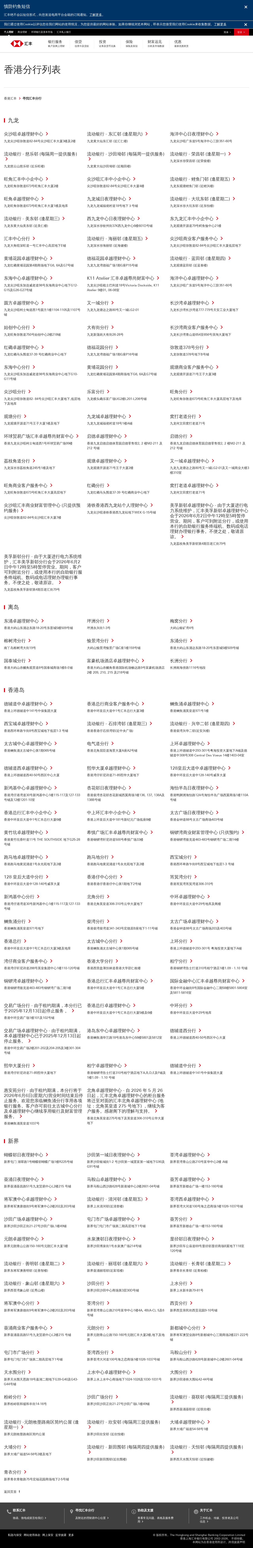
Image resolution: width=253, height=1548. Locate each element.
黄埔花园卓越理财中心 (29, 258)
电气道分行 (101, 743)
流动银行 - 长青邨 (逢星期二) (201, 1263)
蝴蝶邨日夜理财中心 (27, 1155)
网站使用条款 (32, 1535)
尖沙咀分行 (18, 391)
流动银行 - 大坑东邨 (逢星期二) (203, 199)
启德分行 (182, 436)
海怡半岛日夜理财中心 (195, 788)
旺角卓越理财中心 (25, 199)
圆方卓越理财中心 (25, 303)
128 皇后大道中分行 (27, 877)
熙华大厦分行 (20, 1065)
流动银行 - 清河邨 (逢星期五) (118, 1199)
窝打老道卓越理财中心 (195, 485)
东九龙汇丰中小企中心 (195, 218)
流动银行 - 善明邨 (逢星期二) (35, 1263)
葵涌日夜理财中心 (25, 1179)
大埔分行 (16, 1447)
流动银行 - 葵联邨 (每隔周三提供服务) (206, 1399)
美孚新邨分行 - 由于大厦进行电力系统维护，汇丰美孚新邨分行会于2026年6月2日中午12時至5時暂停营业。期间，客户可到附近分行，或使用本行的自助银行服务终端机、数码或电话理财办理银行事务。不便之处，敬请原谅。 (43, 569)
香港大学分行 (103, 961)
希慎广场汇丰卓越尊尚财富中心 (121, 832)
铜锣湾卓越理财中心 (27, 981)
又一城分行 (101, 303)
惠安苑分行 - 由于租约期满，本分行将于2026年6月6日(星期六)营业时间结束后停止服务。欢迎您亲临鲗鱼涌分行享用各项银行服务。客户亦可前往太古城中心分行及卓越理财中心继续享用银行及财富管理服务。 (43, 1103)
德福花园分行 (103, 347)
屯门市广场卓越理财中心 (114, 1219)
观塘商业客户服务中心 (195, 367)
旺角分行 (182, 391)
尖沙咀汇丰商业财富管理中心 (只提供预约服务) (42, 508)
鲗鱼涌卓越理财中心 (193, 704)
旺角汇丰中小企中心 (27, 179)
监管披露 (60, 1535)
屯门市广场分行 (23, 1352)
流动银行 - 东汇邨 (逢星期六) (118, 134)
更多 (71, 1535)
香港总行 (16, 941)
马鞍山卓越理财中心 (110, 1179)
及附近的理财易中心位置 (92, 1518)
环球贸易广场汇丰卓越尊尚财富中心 (42, 436)
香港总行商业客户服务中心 (116, 704)
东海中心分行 (20, 367)
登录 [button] (241, 32)
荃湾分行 (99, 1303)
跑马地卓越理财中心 (27, 857)
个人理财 (8, 32)
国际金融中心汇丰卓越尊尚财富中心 (208, 981)
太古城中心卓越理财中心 (31, 743)
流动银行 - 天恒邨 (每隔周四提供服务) (206, 1449)
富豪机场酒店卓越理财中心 (116, 660)
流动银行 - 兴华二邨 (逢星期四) (203, 723)
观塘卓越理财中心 (108, 461)
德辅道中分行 (186, 1065)
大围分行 (182, 1372)
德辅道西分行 (186, 1030)
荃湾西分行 (101, 1352)
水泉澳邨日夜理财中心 (112, 1239)
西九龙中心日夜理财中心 (114, 218)
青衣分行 (16, 1472)
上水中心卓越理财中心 (112, 1372)
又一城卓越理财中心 (193, 461)
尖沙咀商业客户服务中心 (197, 238)
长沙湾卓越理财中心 (193, 303)
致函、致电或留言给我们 (30, 1518)
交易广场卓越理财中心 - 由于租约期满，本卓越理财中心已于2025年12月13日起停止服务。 (43, 1036)
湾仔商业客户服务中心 (29, 961)
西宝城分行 (184, 857)
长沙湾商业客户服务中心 (197, 327)
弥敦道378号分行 (190, 347)
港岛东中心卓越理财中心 (114, 1030)
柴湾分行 (99, 921)
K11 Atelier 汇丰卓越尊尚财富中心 (124, 278)
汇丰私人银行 (64, 32)
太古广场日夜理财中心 (195, 812)
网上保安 (47, 1535)
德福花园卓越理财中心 (112, 258)
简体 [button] (228, 31)
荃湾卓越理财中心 (191, 1155)
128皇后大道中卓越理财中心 (201, 768)
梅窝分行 (182, 621)
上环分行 (182, 941)
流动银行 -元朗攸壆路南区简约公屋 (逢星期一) (41, 1424)
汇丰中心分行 (20, 238)
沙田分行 (99, 1283)
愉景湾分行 (101, 640)
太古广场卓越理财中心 (195, 921)
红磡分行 (99, 485)
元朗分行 (99, 1328)
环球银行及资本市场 (42, 32)
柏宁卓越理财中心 (108, 1065)
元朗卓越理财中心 (25, 1239)
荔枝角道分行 (20, 461)
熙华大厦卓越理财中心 (112, 768)
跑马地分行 (101, 857)
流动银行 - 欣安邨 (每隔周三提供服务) (123, 1424)
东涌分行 (182, 640)
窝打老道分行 (186, 416)
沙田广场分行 (103, 1397)
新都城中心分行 (189, 1328)
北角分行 (99, 896)
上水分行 (182, 1283)
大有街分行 (101, 327)
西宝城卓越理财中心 (27, 723)
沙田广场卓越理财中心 (29, 1219)
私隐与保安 (15, 1535)
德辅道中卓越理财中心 (29, 704)
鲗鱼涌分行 (18, 921)
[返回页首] (12, 1492)
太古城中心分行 (106, 941)
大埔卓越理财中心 (191, 1422)
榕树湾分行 (18, 640)
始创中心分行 (20, 327)
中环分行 (182, 1005)
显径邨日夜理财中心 (193, 1239)
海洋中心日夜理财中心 (195, 134)
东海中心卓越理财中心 (29, 278)
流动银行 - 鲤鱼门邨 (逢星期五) (203, 179)
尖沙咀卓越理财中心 (27, 134)
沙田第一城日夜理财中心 (114, 1155)
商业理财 (22, 32)
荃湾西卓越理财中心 (193, 1199)
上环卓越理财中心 (191, 743)
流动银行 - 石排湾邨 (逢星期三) (120, 723)
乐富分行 (99, 391)
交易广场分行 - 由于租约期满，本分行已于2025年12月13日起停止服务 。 (43, 1008)
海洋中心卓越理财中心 (195, 278)
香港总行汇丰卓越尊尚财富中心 (121, 981)
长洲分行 (182, 660)
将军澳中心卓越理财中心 (31, 1199)
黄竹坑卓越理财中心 (27, 832)
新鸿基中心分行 (23, 896)
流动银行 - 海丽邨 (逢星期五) (118, 238)
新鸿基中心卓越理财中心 (31, 788)
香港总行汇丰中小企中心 (31, 812)
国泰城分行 (18, 660)
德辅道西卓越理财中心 (29, 768)
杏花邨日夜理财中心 (110, 788)
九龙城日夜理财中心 (110, 199)
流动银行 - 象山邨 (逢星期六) (35, 1283)
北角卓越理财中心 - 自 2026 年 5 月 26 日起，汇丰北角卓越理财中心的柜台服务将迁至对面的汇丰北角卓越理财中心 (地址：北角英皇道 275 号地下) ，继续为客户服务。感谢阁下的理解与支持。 (126, 1101)
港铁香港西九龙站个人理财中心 (121, 505)
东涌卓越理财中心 (25, 621)
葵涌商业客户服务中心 (29, 1328)
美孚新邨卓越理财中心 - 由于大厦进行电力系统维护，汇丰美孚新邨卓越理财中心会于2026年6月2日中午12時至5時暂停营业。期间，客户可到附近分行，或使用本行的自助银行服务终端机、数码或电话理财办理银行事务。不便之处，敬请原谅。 (209, 521)
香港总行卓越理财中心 (112, 1005)
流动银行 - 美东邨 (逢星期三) (35, 218)
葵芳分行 (182, 1219)
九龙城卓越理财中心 (110, 416)
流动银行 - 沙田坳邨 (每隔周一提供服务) (125, 156)
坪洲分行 (99, 621)
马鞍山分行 (184, 1352)
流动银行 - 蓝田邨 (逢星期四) (201, 258)
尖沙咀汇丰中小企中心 (112, 179)
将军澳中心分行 (23, 1303)
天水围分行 (18, 1372)
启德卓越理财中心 (108, 436)
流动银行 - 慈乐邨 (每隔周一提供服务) (40, 156)
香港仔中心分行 (106, 877)
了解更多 (95, 15)
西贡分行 (182, 1303)
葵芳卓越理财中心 (191, 1179)
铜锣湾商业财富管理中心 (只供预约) (208, 832)
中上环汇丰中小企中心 (112, 812)
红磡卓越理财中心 (25, 347)
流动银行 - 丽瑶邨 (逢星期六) (118, 1263)
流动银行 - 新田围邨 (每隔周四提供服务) (125, 1449)
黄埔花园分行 (103, 367)
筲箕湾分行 (184, 877)
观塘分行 (16, 416)
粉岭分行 (16, 1397)
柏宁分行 (182, 961)
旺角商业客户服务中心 (29, 485)
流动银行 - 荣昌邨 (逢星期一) (201, 154)
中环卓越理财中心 (191, 896)
